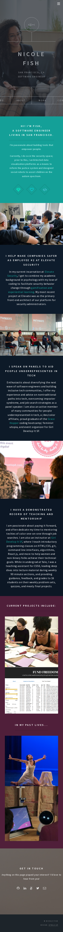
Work (42, 100)
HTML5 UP (53, 925)
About (21, 100)
